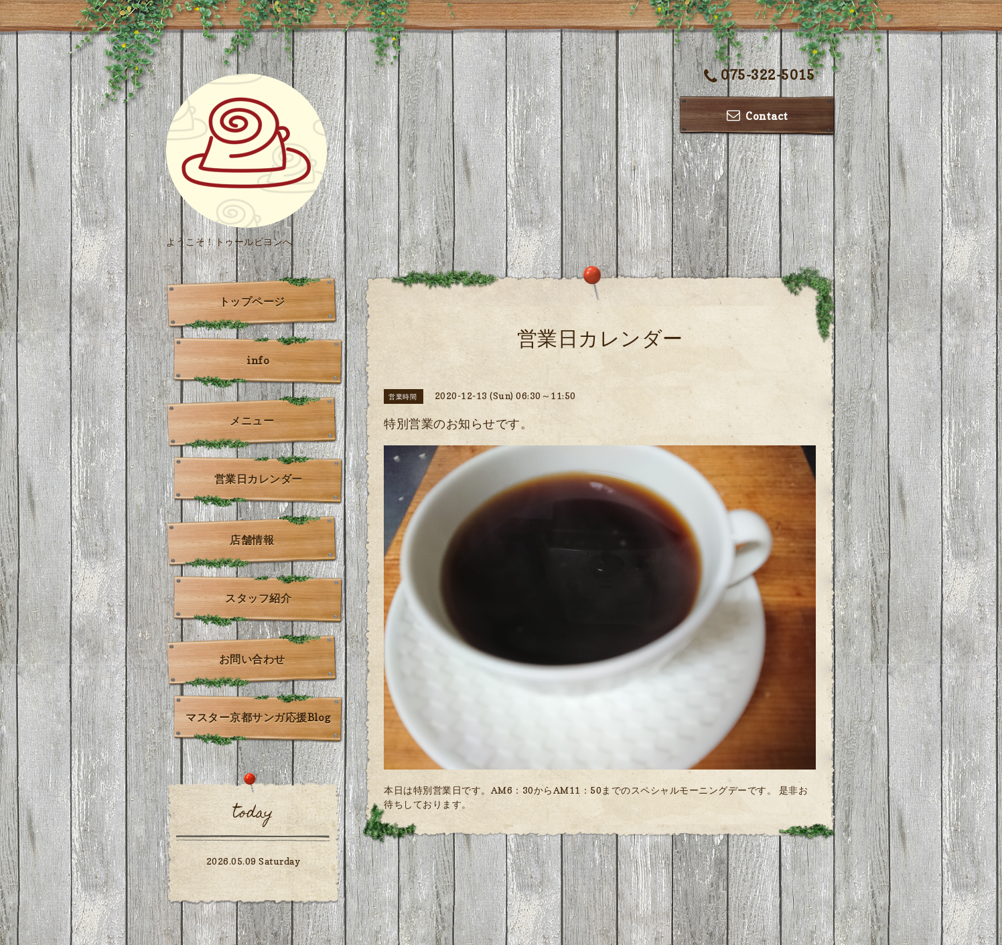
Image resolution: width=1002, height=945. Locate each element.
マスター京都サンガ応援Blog (258, 717)
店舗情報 (252, 540)
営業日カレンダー (258, 479)
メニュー (252, 420)
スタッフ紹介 (258, 598)
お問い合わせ (252, 659)
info (258, 360)
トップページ (252, 301)
